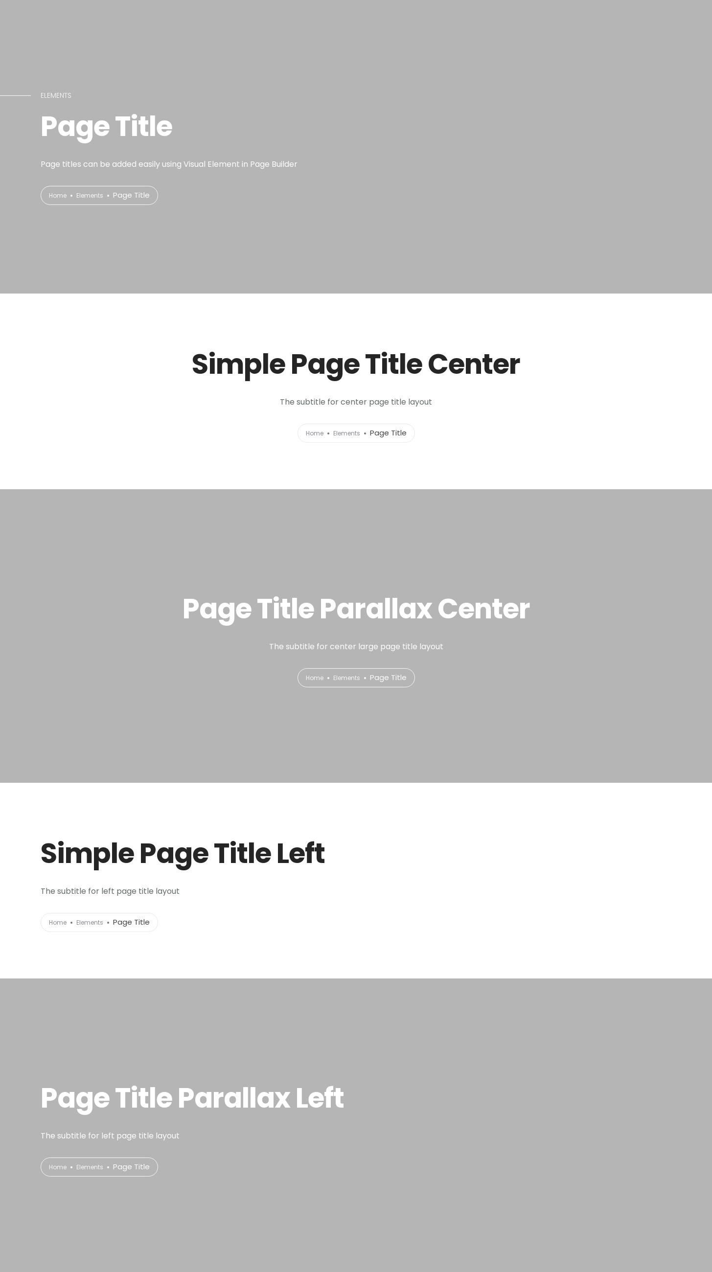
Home (60, 195)
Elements (98, 195)
